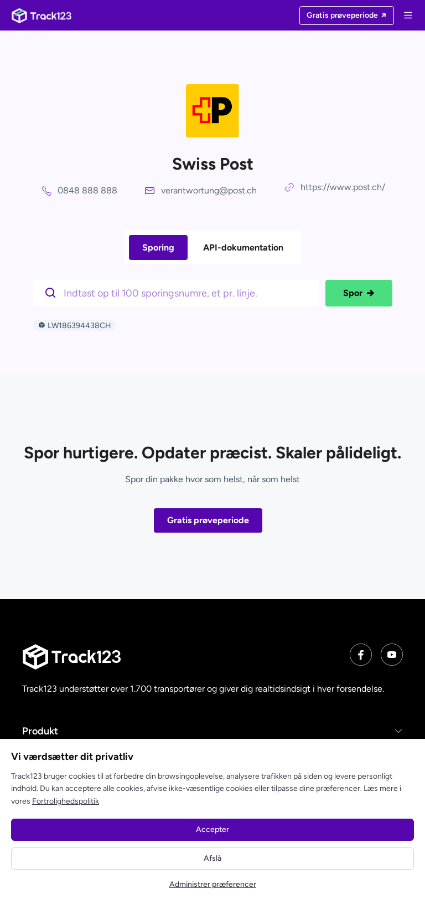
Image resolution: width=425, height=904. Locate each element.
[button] (212, 730)
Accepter (212, 829)
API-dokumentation (243, 247)
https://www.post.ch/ (342, 187)
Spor (359, 293)
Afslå (212, 858)
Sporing (158, 247)
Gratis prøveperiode (208, 520)
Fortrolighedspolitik (65, 801)
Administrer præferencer (212, 884)
